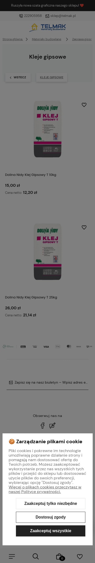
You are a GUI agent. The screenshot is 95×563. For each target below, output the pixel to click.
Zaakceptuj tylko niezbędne (50, 503)
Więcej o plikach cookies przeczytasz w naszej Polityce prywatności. (45, 489)
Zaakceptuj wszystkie (50, 531)
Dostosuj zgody (50, 517)
